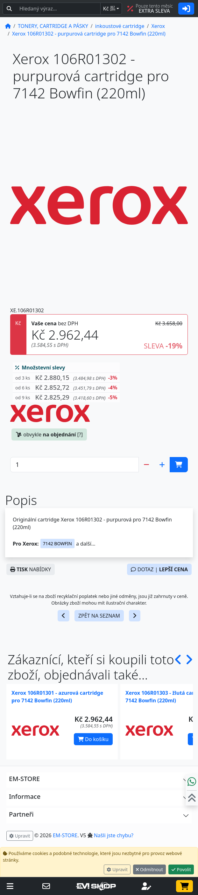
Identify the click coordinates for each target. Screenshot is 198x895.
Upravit (117, 869)
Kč (109, 8)
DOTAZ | (159, 569)
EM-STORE (65, 835)
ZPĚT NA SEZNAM (99, 615)
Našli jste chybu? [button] (113, 835)
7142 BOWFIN (57, 543)
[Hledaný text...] (58, 9)
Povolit (181, 869)
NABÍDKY (30, 569)
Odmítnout (149, 869)
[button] (66, 378)
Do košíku (93, 739)
